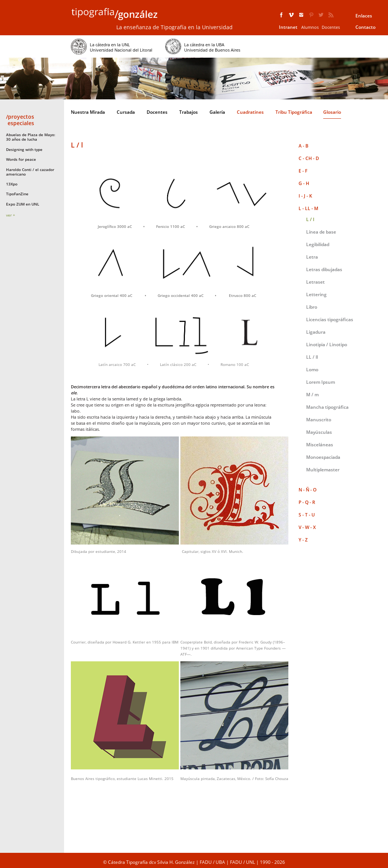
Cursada (126, 112)
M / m (312, 394)
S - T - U (307, 515)
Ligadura (315, 332)
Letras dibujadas (324, 269)
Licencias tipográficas (329, 319)
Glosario (332, 112)
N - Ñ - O (307, 490)
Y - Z (303, 540)
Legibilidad (317, 244)
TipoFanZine (17, 193)
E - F (303, 171)
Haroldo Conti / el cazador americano (30, 171)
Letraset (315, 282)
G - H (304, 183)
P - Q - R (307, 502)
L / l (310, 219)
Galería (217, 112)
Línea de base (321, 232)
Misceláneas (319, 444)
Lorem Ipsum (320, 382)
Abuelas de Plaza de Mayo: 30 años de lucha (30, 136)
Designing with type (24, 149)
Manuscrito (318, 419)
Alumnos (310, 27)
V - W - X (307, 527)
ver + (10, 215)
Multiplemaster (323, 469)
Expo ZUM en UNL (22, 204)
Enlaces (363, 16)
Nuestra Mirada (88, 112)
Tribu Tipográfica (293, 112)
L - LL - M (308, 208)
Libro (311, 307)
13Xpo (11, 184)
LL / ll (312, 357)
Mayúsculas (319, 432)
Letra (312, 257)
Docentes (331, 27)
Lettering (316, 294)
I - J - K (305, 196)
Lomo (312, 369)
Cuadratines (250, 112)
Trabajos (188, 112)
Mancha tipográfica (327, 407)
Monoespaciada (323, 457)
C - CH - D (309, 158)
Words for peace (21, 159)
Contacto (365, 27)
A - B (303, 146)
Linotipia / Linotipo (326, 344)
